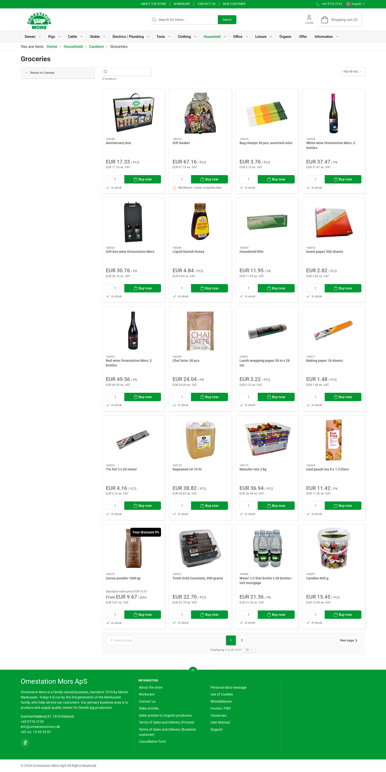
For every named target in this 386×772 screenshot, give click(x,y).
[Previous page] (120, 640)
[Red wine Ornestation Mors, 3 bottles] (133, 330)
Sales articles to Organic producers (165, 715)
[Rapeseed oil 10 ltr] (200, 439)
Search (227, 19)
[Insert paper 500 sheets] (333, 222)
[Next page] (349, 640)
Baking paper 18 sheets (324, 361)
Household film (251, 252)
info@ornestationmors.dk (40, 727)
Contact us (206, 4)
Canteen (96, 46)
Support (216, 729)
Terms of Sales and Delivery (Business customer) (167, 732)
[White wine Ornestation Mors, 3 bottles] (333, 113)
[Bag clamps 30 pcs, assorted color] (267, 113)
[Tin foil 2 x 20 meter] (133, 439)
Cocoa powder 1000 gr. (123, 578)
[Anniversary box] (133, 113)
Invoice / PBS (220, 708)
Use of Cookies (221, 694)
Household (73, 46)
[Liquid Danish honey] (200, 222)
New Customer (234, 4)
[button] (33, 36)
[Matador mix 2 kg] (267, 439)
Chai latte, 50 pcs (186, 361)
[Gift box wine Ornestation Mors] (133, 222)
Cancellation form (152, 741)
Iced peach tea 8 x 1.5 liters (327, 469)
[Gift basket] (200, 113)
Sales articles (149, 708)
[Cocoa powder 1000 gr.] (133, 548)
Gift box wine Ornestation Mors (130, 252)
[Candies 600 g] (333, 548)
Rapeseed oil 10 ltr (187, 469)
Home (52, 46)
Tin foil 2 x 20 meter (121, 469)
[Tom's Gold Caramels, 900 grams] (200, 548)
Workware (182, 4)
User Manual (220, 722)
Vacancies (218, 715)
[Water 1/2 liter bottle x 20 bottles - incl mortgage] (267, 548)
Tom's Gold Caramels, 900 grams (198, 578)
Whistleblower (221, 701)
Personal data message (228, 687)
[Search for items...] (129, 71)
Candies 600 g (317, 578)
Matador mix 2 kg (253, 469)
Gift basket (181, 143)
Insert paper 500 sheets (324, 252)
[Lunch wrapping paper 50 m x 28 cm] (267, 330)
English (355, 4)
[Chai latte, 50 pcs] (200, 330)
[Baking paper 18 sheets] (333, 330)
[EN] (39, 20)
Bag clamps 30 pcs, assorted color (266, 143)
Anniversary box (118, 143)
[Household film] (267, 222)
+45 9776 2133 (32, 722)
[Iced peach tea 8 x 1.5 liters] (333, 439)
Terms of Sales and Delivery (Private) (166, 722)
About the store (153, 4)
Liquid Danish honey (188, 252)
